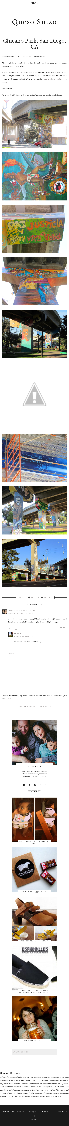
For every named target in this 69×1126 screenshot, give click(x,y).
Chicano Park (27, 56)
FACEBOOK (35, 598)
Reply (62, 627)
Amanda (17, 633)
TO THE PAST (44, 706)
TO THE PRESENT (27, 706)
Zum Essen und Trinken (34, 1040)
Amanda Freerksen (20, 1111)
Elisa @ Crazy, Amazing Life (21, 610)
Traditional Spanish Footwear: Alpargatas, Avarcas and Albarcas (34, 991)
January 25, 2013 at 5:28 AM (20, 613)
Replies (14, 629)
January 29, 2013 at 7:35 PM (26, 636)
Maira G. (34, 1119)
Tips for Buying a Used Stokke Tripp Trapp (34, 842)
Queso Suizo (34, 22)
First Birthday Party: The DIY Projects (34, 892)
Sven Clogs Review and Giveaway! (34, 941)
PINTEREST (48, 598)
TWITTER (22, 598)
